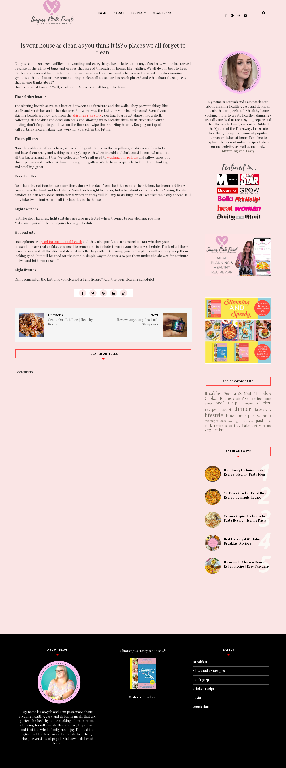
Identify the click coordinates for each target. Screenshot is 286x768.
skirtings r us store (87, 115)
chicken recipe (204, 689)
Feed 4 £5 (233, 393)
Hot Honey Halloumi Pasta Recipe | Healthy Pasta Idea (244, 472)
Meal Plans (162, 13)
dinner (242, 408)
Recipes (138, 13)
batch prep (201, 680)
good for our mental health (61, 241)
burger (248, 403)
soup (228, 425)
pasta (260, 420)
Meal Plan (252, 393)
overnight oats (215, 421)
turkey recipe (261, 425)
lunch (231, 415)
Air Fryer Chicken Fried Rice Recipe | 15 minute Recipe (245, 495)
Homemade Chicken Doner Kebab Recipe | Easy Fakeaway (247, 564)
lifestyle (214, 415)
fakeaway (263, 409)
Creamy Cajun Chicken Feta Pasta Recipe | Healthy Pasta (245, 518)
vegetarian (215, 430)
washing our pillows (122, 157)
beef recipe (228, 403)
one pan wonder (255, 415)
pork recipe (214, 425)
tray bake (242, 425)
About (119, 13)
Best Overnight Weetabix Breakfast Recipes (242, 541)
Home (102, 13)
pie (269, 421)
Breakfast (213, 393)
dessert (225, 409)
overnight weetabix (240, 421)
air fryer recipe (249, 398)
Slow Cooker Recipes (209, 671)
